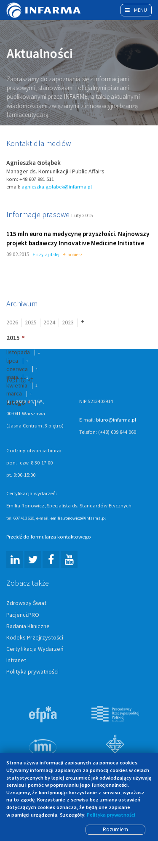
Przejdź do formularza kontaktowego (48, 537)
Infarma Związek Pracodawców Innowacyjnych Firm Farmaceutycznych (44, 10)
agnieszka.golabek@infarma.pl (56, 187)
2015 (13, 338)
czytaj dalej (46, 255)
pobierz (73, 255)
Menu (136, 10)
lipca (12, 361)
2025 (31, 323)
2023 (68, 323)
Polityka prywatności (32, 672)
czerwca (17, 369)
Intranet (16, 660)
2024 (49, 323)
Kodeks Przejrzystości (34, 638)
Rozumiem (115, 829)
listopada (18, 353)
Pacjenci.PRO (22, 615)
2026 (12, 323)
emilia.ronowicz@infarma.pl (78, 519)
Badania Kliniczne (28, 626)
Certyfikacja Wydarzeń (35, 649)
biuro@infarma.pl (116, 420)
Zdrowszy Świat (26, 604)
